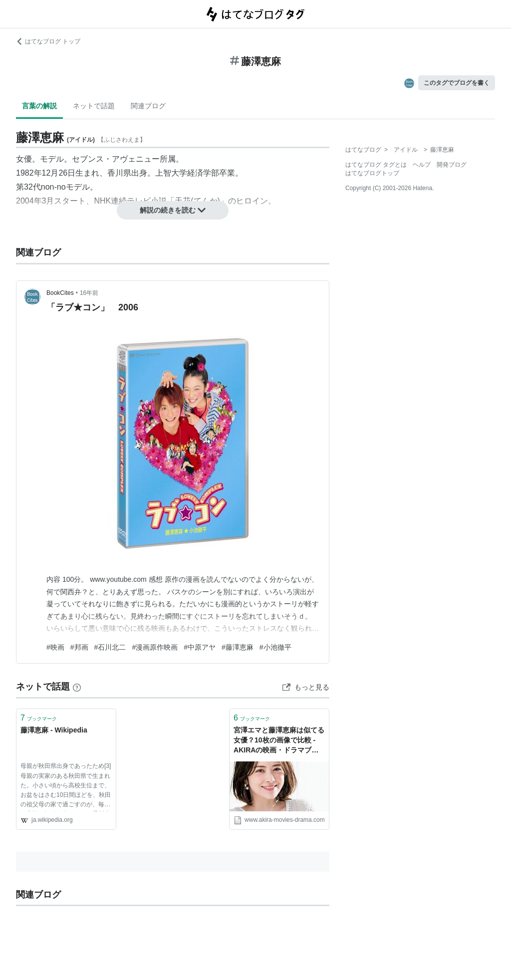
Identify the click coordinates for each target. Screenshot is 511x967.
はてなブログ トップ (48, 41)
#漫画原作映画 (155, 647)
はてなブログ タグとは (376, 164)
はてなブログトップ (372, 173)
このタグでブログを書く (457, 82)
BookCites (60, 292)
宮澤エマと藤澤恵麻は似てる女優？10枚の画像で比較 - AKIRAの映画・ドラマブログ (279, 740)
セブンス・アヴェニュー (116, 159)
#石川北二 (110, 647)
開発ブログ (452, 164)
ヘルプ (422, 164)
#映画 (55, 647)
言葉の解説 (39, 106)
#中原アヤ (200, 647)
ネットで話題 (94, 106)
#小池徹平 (275, 647)
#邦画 (79, 647)
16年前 (89, 292)
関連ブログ (148, 106)
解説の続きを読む (173, 210)
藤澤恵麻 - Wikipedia (53, 730)
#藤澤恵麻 (238, 647)
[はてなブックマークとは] (77, 687)
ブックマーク (38, 718)
